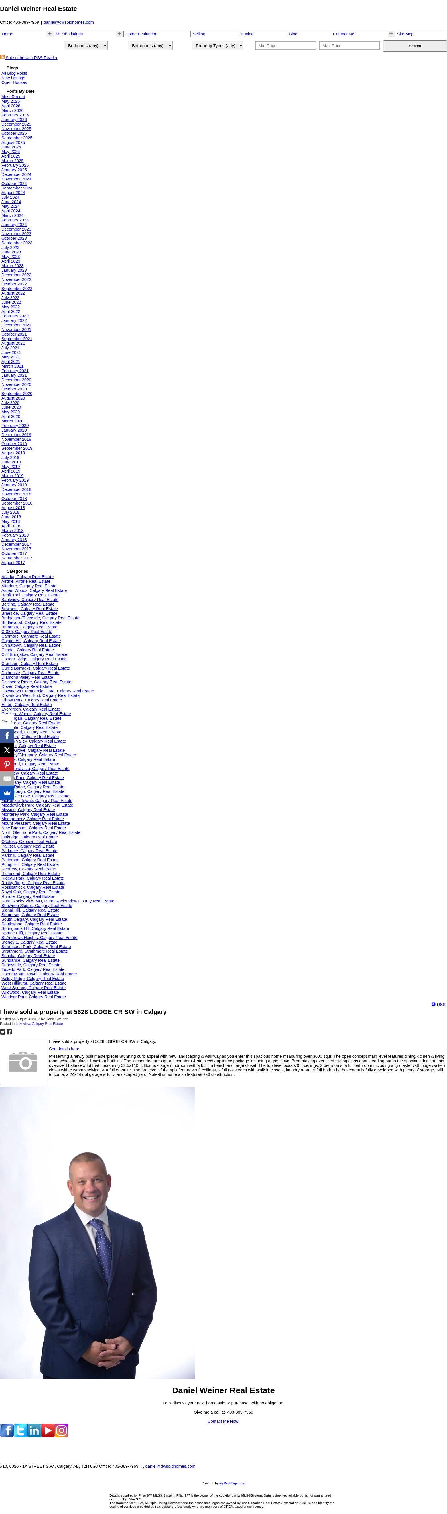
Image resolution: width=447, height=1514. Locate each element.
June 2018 (11, 517)
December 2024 (16, 174)
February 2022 (15, 316)
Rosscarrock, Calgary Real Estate (32, 887)
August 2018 (13, 507)
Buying (247, 34)
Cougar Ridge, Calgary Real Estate (34, 659)
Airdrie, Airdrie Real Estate (25, 581)
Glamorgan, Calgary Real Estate (31, 718)
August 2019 (13, 453)
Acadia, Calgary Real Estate (27, 576)
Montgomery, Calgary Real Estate (32, 819)
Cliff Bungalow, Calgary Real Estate (34, 654)
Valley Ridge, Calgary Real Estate (32, 978)
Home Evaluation (141, 34)
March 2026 (12, 110)
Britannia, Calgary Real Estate (29, 627)
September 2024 (16, 188)
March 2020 (12, 421)
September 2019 (16, 448)
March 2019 (12, 475)
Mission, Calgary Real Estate (28, 809)
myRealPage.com (232, 1483)
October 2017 (14, 553)
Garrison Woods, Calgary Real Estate (36, 713)
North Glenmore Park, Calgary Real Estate (40, 832)
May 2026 (10, 101)
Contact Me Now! (223, 1421)
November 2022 (16, 279)
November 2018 (16, 494)
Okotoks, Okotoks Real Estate (29, 841)
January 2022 (14, 320)
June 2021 (11, 352)
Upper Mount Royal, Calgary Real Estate (39, 974)
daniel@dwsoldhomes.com (69, 22)
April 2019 (10, 471)
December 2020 (16, 380)
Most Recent (13, 96)
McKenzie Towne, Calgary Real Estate (36, 800)
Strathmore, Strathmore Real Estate (34, 951)
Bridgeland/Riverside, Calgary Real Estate (40, 618)
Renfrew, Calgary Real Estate (28, 869)
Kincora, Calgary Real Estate (28, 759)
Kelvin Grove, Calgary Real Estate (33, 750)
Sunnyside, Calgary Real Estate (30, 965)
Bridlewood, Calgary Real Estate (31, 622)
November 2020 (16, 384)
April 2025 (10, 156)
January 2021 (14, 375)
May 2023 (10, 256)
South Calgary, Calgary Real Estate (34, 919)
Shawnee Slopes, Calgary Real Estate (36, 905)
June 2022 (11, 302)
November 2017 (16, 549)
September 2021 (16, 338)
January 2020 (14, 430)
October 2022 (14, 284)
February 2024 (15, 220)
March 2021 (12, 366)
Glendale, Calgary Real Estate (29, 727)
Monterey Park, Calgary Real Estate (34, 814)
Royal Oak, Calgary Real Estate (30, 892)
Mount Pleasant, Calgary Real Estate (35, 823)
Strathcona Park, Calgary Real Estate (36, 946)
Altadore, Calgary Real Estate (28, 586)
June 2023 (11, 252)
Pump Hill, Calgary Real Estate (30, 864)
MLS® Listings (69, 34)
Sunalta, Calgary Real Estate (28, 955)
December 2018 (16, 489)
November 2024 (16, 179)
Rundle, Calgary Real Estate (27, 896)
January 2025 (14, 170)
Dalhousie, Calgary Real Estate (30, 672)
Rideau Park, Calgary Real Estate (32, 878)
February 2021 (15, 370)
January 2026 (14, 119)
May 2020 (10, 412)
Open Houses (14, 82)
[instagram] (61, 1436)
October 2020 (14, 389)
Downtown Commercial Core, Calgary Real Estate (47, 691)
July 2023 (10, 247)
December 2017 (16, 544)
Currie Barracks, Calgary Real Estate (35, 668)
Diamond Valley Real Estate (27, 677)
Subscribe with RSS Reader (29, 57)
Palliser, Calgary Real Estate (27, 846)
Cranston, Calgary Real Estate (29, 663)
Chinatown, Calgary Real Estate (31, 645)
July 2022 (10, 297)
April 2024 (10, 211)
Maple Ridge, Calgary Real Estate (32, 787)
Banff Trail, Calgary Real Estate (30, 595)
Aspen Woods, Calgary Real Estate (34, 590)
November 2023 (16, 233)
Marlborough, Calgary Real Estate (32, 791)
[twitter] (20, 1436)
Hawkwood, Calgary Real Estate (31, 732)
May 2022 (10, 307)
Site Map (405, 34)
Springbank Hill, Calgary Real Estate (35, 928)
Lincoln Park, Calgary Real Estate (32, 777)
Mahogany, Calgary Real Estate (30, 782)
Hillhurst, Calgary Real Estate (28, 745)
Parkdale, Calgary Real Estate (29, 850)
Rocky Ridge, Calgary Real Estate (33, 882)
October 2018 (14, 498)
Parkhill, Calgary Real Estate (28, 855)
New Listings (13, 78)
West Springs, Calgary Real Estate (33, 987)
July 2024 (10, 197)
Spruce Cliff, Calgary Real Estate (31, 933)
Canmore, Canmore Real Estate (31, 636)
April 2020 (10, 416)
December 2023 (16, 229)
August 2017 (13, 562)
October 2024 (14, 183)
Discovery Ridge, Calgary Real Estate (36, 682)
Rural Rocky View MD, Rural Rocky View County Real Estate (57, 901)
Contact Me (343, 34)
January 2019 (14, 485)
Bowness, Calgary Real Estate (29, 608)
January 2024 (14, 224)
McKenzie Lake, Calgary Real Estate (35, 796)
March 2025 (12, 160)
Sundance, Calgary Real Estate (30, 960)
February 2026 (15, 115)
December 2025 (16, 124)
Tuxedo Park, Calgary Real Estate (32, 969)
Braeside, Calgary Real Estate (29, 613)
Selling (199, 34)
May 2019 (10, 466)
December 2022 (16, 275)
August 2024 (13, 192)
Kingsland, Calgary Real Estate (30, 764)
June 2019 (11, 462)
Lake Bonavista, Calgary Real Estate (35, 768)
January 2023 (14, 270)
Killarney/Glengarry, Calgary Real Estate (38, 755)
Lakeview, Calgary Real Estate (29, 773)
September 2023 (16, 243)
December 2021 (16, 325)
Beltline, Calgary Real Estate (28, 604)
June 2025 (11, 147)
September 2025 (16, 138)
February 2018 (15, 535)
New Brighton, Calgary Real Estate (33, 828)
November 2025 (16, 128)
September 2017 (16, 558)
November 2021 (16, 329)
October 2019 (14, 444)
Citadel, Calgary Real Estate (27, 650)
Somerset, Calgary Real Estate (30, 914)
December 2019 (16, 434)
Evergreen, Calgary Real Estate (30, 709)
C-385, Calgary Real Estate (26, 631)
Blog (293, 34)
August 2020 (13, 398)
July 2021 (10, 348)
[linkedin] (34, 1436)
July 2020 (10, 402)
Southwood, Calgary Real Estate (31, 924)
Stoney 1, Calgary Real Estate (29, 942)
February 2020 (15, 425)
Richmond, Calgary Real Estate (30, 873)
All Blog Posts (14, 73)
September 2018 (16, 503)
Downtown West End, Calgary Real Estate (40, 695)
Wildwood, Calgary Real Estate (30, 992)
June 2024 (11, 201)
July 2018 (10, 512)
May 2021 (10, 357)
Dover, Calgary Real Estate (26, 686)
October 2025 (14, 133)
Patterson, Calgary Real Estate (30, 860)
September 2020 (16, 393)
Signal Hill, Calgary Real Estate (30, 910)
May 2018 (10, 521)
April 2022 (10, 311)
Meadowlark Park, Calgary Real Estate (37, 805)
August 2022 (13, 293)
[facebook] (7, 1436)
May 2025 (10, 151)
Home (7, 34)
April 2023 (10, 261)
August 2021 (13, 343)
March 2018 (12, 530)
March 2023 (12, 265)
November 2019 (16, 439)
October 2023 (14, 238)
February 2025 (15, 165)
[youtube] (48, 1436)
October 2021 (14, 334)
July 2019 (10, 457)
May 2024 (10, 206)
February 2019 (15, 480)
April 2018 (10, 526)
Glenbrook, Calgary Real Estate (30, 723)
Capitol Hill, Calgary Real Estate (31, 640)
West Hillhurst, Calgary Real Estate (34, 983)
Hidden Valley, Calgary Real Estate (33, 741)
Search (415, 46)
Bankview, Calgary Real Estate (29, 599)
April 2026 (10, 106)
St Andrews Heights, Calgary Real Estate (39, 937)
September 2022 (16, 288)
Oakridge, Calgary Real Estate (29, 837)
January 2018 (14, 539)
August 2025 (13, 142)
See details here (64, 1049)
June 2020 (11, 407)
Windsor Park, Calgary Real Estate (33, 997)
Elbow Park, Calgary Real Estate (31, 700)
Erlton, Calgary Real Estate (26, 704)
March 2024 (12, 215)
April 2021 (10, 361)
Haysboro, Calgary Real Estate (30, 736)
